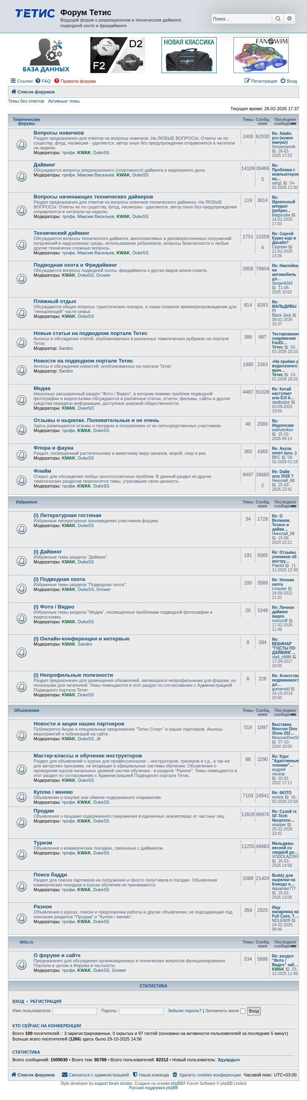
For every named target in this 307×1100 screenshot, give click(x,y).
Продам (44, 811)
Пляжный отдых (55, 301)
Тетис (277, 347)
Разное (43, 907)
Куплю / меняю (53, 792)
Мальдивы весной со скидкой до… (285, 847)
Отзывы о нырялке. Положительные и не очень (96, 420)
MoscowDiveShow (288, 737)
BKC (276, 457)
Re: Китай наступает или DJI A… (283, 393)
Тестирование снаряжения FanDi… (285, 338)
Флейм (42, 471)
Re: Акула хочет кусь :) (284, 450)
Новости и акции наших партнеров (79, 724)
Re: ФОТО (281, 793)
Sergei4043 (282, 283)
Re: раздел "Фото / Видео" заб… (285, 960)
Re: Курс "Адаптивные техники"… (285, 760)
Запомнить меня (225, 1010)
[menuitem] (43, 81)
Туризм (43, 843)
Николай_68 (283, 480)
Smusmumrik (283, 147)
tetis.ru (26, 942)
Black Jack (281, 315)
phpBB (177, 1083)
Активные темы (64, 101)
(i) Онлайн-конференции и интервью (82, 639)
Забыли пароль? (184, 1010)
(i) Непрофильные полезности (73, 675)
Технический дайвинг (62, 233)
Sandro (66, 348)
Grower (103, 275)
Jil (98, 738)
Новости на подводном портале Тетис (83, 361)
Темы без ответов (26, 101)
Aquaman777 (284, 888)
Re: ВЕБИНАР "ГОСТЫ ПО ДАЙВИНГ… (283, 646)
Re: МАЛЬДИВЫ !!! (284, 306)
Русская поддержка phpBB (153, 1088)
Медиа (42, 388)
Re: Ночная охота (283, 582)
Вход (18, 1001)
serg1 (277, 183)
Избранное (27, 502)
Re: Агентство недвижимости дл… (286, 680)
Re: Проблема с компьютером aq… (285, 172)
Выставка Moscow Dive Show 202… (284, 728)
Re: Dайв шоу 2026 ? (282, 474)
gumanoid (280, 689)
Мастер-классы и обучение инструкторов (88, 756)
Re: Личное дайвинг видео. (283, 611)
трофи (68, 152)
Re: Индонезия (282, 423)
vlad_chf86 (281, 657)
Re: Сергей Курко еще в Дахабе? (284, 238)
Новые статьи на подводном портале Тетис (91, 333)
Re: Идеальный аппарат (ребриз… (283, 204)
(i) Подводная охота (59, 579)
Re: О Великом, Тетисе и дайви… (281, 522)
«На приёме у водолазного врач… (285, 366)
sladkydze (280, 402)
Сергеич (279, 247)
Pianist (278, 565)
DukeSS (101, 152)
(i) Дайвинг (48, 552)
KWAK (84, 152)
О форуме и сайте (57, 955)
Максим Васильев (95, 174)
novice (277, 797)
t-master (279, 589)
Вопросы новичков (59, 133)
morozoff (279, 620)
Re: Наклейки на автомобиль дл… (285, 272)
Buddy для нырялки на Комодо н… (283, 879)
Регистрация (46, 1001)
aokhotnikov (282, 430)
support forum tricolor (113, 1083)
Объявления (26, 710)
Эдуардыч (228, 1059)
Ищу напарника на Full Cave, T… (285, 911)
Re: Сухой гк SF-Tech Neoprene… (284, 816)
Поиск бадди (50, 875)
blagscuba (281, 215)
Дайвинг (45, 165)
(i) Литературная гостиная (67, 515)
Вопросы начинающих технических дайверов (93, 197)
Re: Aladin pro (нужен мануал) (282, 138)
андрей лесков (278, 771)
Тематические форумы (26, 121)
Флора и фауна (54, 448)
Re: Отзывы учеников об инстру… (284, 556)
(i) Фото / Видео (54, 607)
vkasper (279, 825)
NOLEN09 (281, 920)
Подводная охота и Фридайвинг (75, 265)
